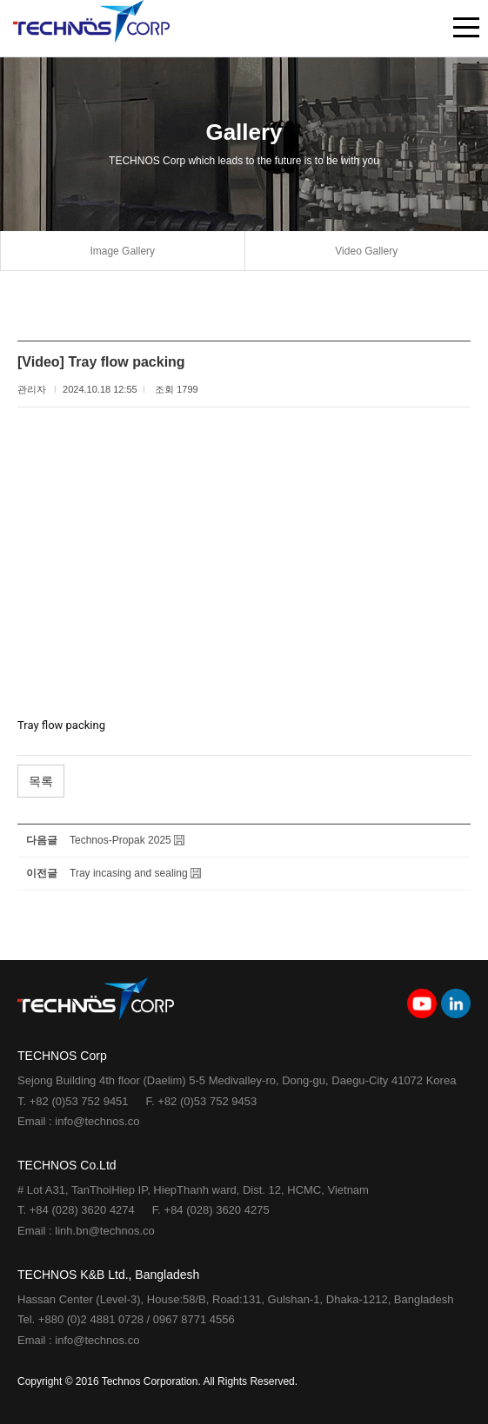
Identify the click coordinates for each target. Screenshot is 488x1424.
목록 (41, 781)
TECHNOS (91, 28)
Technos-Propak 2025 (120, 840)
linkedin (456, 1003)
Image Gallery (122, 251)
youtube (422, 1003)
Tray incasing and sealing (129, 873)
